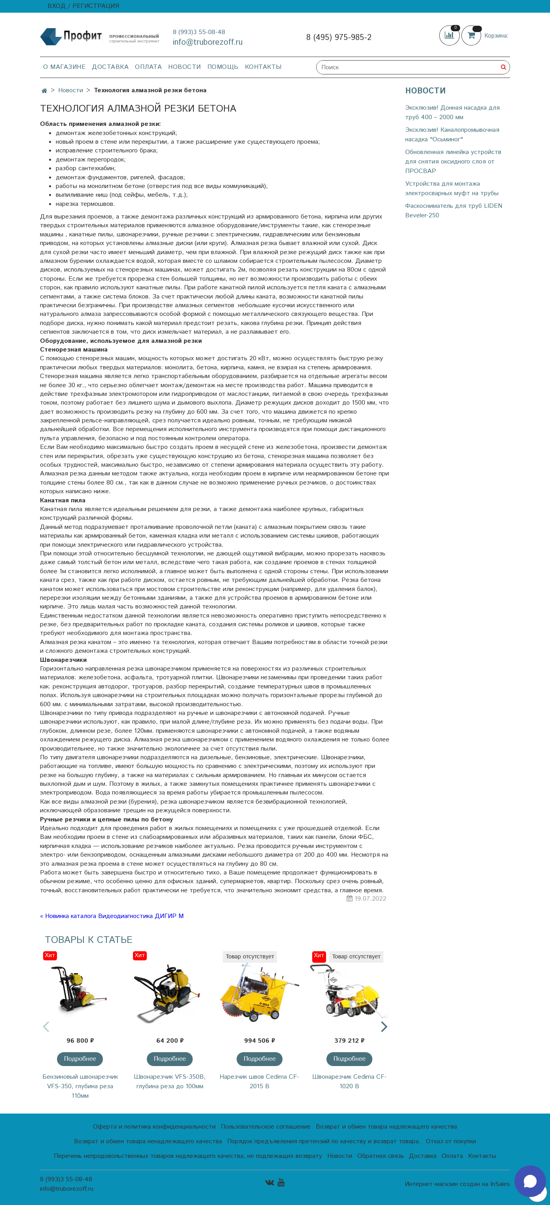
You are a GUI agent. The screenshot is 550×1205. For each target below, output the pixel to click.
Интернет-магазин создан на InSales (457, 1184)
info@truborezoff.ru (208, 42)
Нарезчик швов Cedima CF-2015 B (259, 1081)
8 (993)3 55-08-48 (199, 32)
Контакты (263, 67)
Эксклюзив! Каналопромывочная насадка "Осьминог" (452, 134)
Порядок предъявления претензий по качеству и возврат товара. (324, 1141)
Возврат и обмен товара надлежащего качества (386, 1126)
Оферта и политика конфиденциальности (154, 1126)
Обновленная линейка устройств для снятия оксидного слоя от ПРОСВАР (453, 162)
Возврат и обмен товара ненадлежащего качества (148, 1141)
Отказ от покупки (451, 1141)
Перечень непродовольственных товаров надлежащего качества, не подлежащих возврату (188, 1156)
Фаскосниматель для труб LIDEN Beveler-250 (453, 210)
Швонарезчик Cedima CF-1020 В (349, 1081)
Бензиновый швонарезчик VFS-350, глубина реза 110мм (80, 1086)
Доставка (110, 67)
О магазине (64, 67)
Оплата (148, 67)
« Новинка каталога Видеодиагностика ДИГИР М (112, 916)
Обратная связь (380, 1156)
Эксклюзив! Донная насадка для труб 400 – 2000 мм (452, 112)
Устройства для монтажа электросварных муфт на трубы (452, 188)
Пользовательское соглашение (266, 1126)
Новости (184, 67)
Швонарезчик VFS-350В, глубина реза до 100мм (170, 1081)
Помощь (223, 67)
